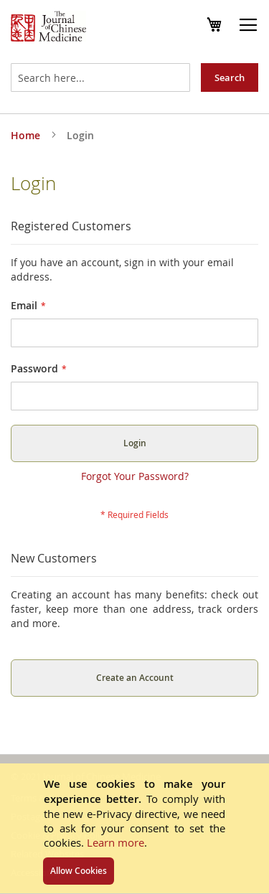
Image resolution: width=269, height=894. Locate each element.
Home (27, 135)
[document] (134, 828)
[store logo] (48, 28)
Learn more (115, 842)
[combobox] (100, 77)
